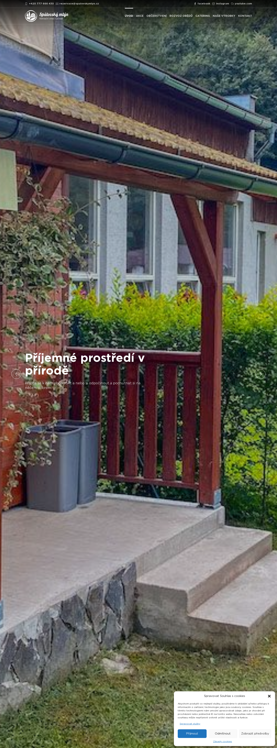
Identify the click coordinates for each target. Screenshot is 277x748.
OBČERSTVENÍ (156, 16)
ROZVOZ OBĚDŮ (181, 16)
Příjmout (192, 733)
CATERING (202, 16)
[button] (269, 696)
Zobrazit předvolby (255, 733)
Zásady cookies (222, 741)
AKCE (140, 16)
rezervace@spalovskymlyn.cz (77, 4)
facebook (202, 4)
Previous (16, 374)
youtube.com (241, 4)
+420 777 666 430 (39, 4)
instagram (220, 4)
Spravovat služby (190, 724)
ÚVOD (129, 16)
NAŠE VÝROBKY (224, 16)
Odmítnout (223, 733)
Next (260, 374)
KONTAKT (245, 16)
